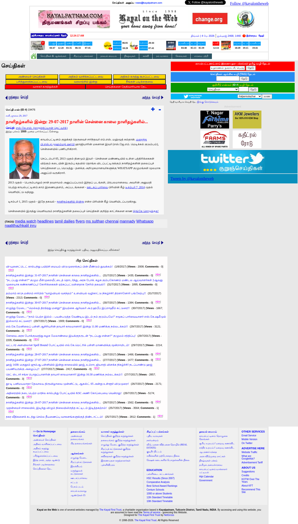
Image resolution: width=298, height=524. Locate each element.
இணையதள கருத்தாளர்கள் (115, 460)
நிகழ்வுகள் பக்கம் (208, 460)
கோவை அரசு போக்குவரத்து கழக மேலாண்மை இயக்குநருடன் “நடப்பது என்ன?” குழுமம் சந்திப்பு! (71, 335)
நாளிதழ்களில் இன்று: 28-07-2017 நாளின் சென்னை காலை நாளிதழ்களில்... (53, 354)
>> (44, 431)
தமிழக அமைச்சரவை (211, 465)
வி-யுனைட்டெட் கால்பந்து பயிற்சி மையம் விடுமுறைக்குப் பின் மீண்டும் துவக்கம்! (59, 266)
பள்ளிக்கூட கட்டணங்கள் (160, 474)
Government (205, 480)
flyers (80, 221)
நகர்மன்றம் (153, 440)
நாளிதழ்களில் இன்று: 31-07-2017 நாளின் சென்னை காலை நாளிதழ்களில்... (53, 275)
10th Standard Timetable (160, 501)
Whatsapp (145, 221)
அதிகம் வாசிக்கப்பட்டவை (47, 444)
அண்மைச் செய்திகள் (44, 439)
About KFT (247, 485)
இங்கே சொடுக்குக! (146, 211)
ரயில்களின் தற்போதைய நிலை (163, 455)
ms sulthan (95, 221)
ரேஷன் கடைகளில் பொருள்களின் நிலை (168, 460)
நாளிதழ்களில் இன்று (70, 201)
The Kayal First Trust (110, 509)
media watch (25, 221)
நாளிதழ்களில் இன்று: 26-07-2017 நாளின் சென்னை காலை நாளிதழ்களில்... (53, 402)
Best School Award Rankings (162, 486)
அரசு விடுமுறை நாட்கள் (212, 456)
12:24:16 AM (77, 35)
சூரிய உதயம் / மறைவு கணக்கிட (217, 443)
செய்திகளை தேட (42, 468)
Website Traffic (249, 452)
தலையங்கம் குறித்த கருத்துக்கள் (118, 440)
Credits (245, 475)
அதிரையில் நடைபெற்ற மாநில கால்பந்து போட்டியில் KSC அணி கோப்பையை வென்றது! (63, 393)
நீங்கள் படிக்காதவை (44, 464)
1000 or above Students (159, 493)
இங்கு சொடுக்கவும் (207, 102)
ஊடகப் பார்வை (97, 187)
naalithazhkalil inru (20, 226)
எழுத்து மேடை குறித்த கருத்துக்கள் (120, 444)
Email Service (249, 435)
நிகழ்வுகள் (129, 56)
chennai (112, 221)
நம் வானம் (162, 56)
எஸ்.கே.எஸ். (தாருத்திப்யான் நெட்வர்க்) (41, 128)
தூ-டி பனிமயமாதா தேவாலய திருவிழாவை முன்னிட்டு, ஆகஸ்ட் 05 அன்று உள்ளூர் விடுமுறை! (67, 383)
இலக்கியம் (76, 466)
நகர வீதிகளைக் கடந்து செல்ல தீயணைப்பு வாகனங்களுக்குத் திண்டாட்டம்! (54, 416)
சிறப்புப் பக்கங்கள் (83, 56)
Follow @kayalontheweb (249, 3)
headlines (45, 221)
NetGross (169, 515)
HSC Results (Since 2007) (161, 478)
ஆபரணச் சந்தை (208, 452)
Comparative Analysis (158, 482)
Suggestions (248, 471)
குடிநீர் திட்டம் (154, 451)
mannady (127, 221)
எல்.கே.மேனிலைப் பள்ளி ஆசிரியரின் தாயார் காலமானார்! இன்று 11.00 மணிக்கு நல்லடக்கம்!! (67, 326)
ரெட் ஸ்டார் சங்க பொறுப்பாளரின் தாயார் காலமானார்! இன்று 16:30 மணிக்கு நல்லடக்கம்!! (64, 374)
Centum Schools (155, 489)
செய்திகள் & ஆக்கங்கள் (53, 56)
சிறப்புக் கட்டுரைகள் (81, 462)
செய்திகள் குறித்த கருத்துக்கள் (117, 436)
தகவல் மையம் (108, 56)
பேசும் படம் (77, 486)
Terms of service (151, 512)
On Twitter (247, 443)
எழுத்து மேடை (79, 457)
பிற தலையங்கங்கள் (81, 443)
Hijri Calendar (206, 476)
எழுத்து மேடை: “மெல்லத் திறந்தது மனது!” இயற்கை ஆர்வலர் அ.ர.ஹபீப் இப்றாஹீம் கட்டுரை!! (68, 308)
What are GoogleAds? (248, 457)
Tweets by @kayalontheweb (192, 178)
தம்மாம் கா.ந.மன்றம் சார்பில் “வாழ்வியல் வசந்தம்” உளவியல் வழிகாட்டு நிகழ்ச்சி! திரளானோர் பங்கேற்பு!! (76, 293)
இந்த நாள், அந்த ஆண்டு (46, 460)
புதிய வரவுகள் (155, 436)
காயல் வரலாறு (79, 491)
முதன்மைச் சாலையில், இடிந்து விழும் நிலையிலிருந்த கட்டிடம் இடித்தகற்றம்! (56, 408)
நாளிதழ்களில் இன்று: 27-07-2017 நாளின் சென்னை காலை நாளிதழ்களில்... (53, 360)
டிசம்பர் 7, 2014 (135, 187)
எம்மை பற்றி (201, 56)
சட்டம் (74, 482)
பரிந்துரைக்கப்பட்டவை (45, 455)
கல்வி (146, 56)
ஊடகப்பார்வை (79, 478)
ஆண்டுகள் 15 (78, 495)
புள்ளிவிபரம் (108, 465)
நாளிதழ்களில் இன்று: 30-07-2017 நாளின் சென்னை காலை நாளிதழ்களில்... (53, 302)
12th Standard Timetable (160, 497)
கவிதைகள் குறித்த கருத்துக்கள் (117, 456)
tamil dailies (65, 221)
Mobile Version (249, 439)
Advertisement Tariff (252, 462)
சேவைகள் (181, 56)
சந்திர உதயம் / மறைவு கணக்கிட (216, 447)
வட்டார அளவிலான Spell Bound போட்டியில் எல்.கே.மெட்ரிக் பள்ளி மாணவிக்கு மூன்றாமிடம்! (67, 345)
